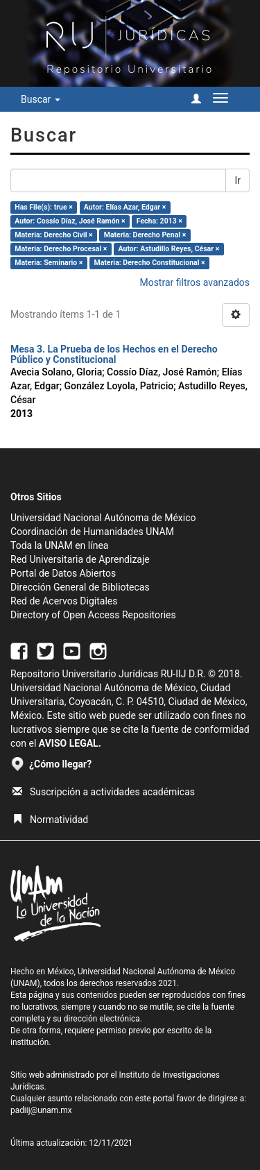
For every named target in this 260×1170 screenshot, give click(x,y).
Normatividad (50, 819)
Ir (237, 180)
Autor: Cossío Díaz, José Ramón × (70, 221)
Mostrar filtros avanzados (194, 282)
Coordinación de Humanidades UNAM (92, 531)
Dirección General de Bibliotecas (80, 587)
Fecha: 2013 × (159, 221)
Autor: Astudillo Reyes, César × (169, 248)
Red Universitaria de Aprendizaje (80, 559)
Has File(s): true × (43, 207)
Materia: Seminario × (49, 262)
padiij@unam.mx (41, 1110)
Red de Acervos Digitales (63, 601)
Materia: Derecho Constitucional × (149, 262)
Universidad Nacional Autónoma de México (103, 517)
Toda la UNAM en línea (59, 545)
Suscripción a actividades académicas (103, 791)
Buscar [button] (40, 99)
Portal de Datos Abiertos (63, 573)
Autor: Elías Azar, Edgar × (125, 207)
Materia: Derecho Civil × (53, 234)
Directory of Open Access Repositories (93, 614)
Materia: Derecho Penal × (145, 234)
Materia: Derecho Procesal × (61, 248)
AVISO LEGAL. (70, 743)
